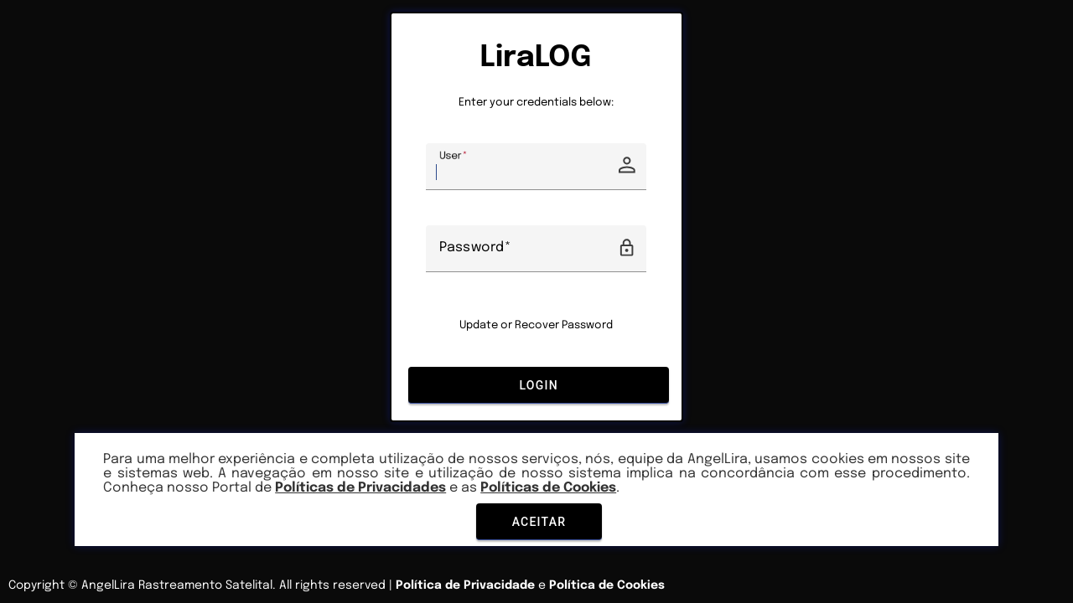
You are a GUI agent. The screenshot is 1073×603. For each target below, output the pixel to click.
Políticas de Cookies (548, 488)
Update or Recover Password (536, 325)
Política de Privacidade (465, 585)
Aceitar (538, 521)
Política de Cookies (607, 585)
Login (538, 384)
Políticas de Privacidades (360, 488)
